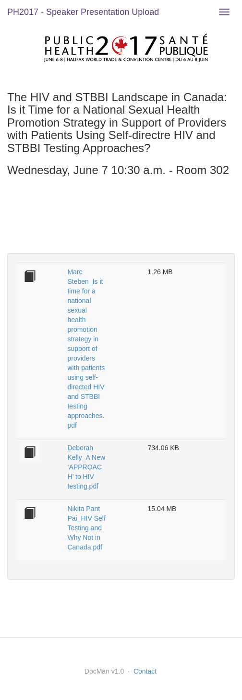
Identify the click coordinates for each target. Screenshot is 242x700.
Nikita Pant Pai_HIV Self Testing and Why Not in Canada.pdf (86, 528)
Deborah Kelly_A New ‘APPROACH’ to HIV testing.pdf (86, 467)
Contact (145, 671)
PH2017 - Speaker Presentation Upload (83, 12)
